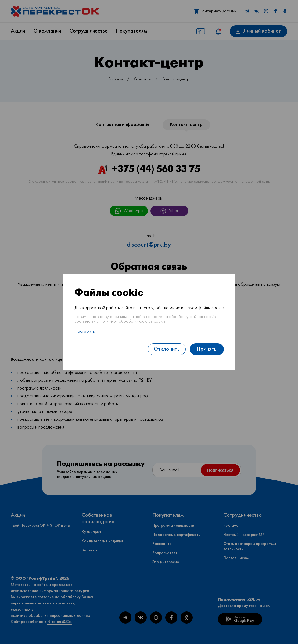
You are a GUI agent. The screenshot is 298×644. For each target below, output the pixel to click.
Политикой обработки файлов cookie (133, 321)
